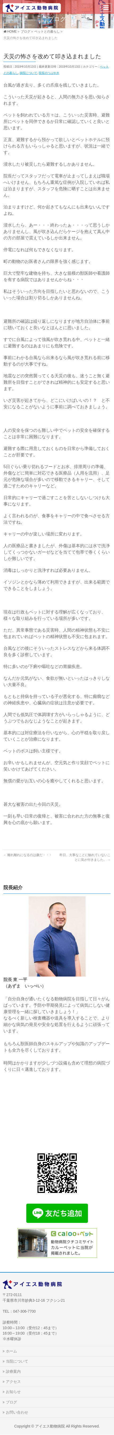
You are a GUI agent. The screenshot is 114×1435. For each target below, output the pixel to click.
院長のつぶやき (49, 73)
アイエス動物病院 (50, 1426)
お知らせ (13, 1392)
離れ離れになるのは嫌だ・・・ (27, 855)
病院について (28, 73)
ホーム (11, 1351)
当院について (17, 1361)
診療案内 (13, 1371)
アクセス (13, 1381)
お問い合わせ (17, 1412)
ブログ (11, 1402)
